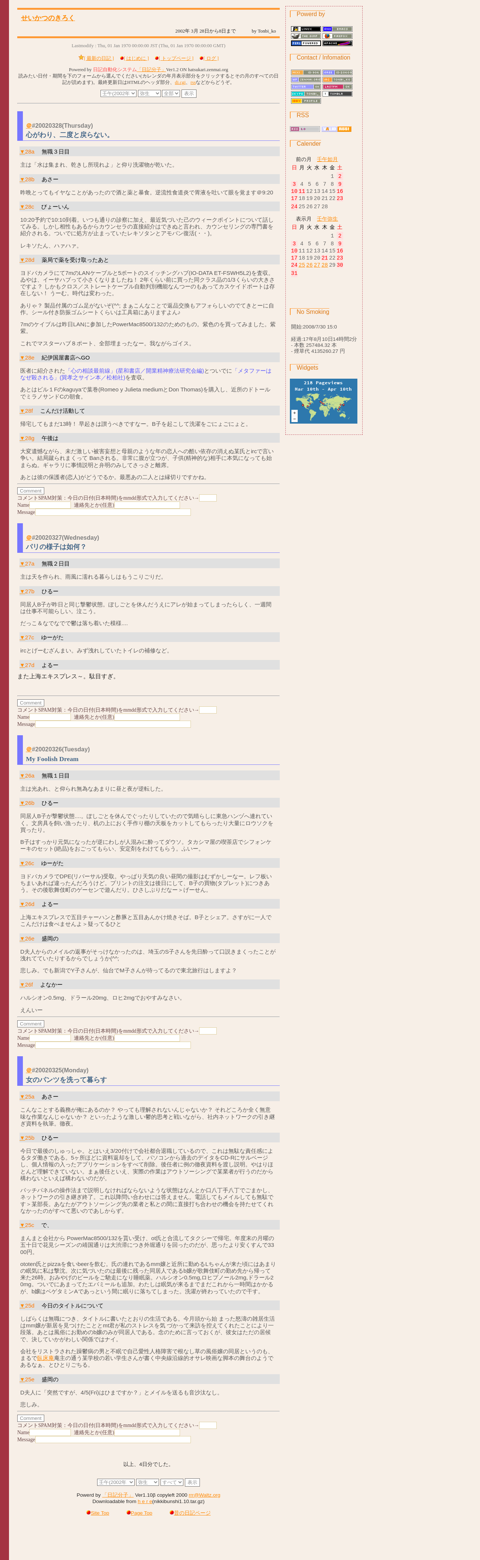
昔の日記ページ (190, 1513)
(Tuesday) (76, 749)
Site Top (97, 1513)
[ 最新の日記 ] (99, 58)
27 (317, 273)
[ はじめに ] (136, 58)
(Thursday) (77, 125)
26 (309, 273)
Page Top (139, 1513)
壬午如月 (327, 159)
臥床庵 (45, 1358)
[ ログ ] (211, 58)
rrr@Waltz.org (204, 1495)
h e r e (145, 1501)
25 (301, 273)
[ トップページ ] (176, 58)
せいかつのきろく (48, 18)
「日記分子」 (151, 69)
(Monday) (75, 1070)
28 (324, 273)
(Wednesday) (80, 537)
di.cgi (180, 82)
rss (193, 82)
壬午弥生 (327, 222)
